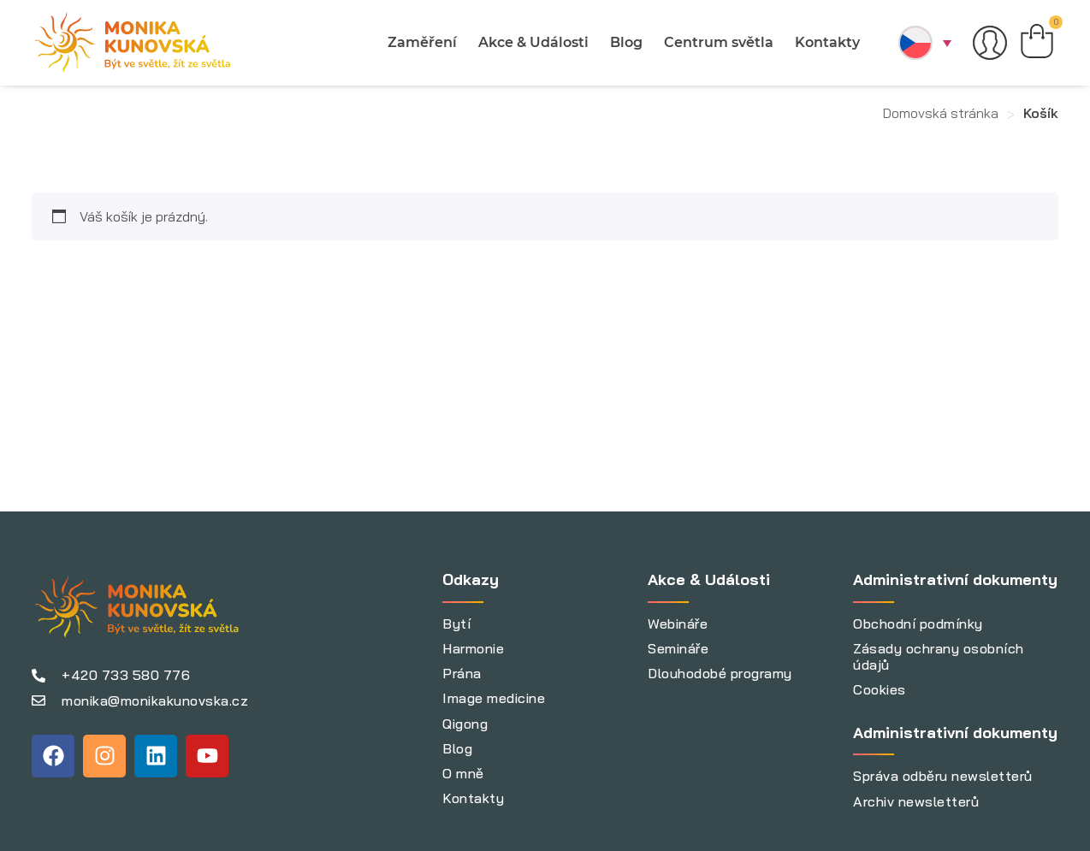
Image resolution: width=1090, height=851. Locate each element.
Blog (626, 42)
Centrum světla (718, 42)
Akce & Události (533, 42)
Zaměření (422, 42)
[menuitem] (925, 42)
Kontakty (827, 42)
